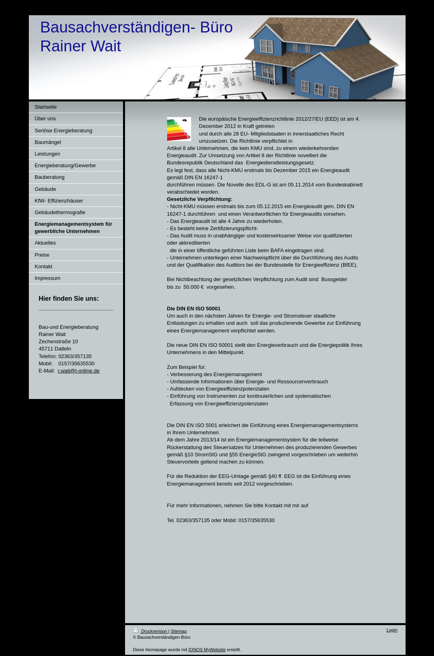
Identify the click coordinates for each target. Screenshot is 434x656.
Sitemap (179, 631)
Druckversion (150, 631)
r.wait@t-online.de (78, 371)
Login (392, 630)
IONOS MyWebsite (207, 649)
